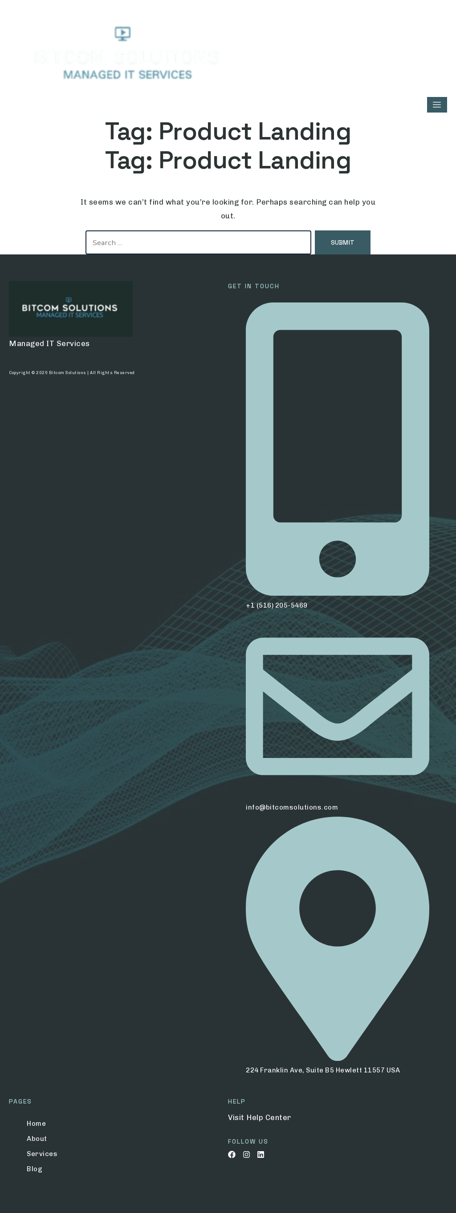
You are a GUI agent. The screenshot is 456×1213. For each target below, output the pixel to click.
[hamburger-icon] (437, 105)
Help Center (268, 1117)
